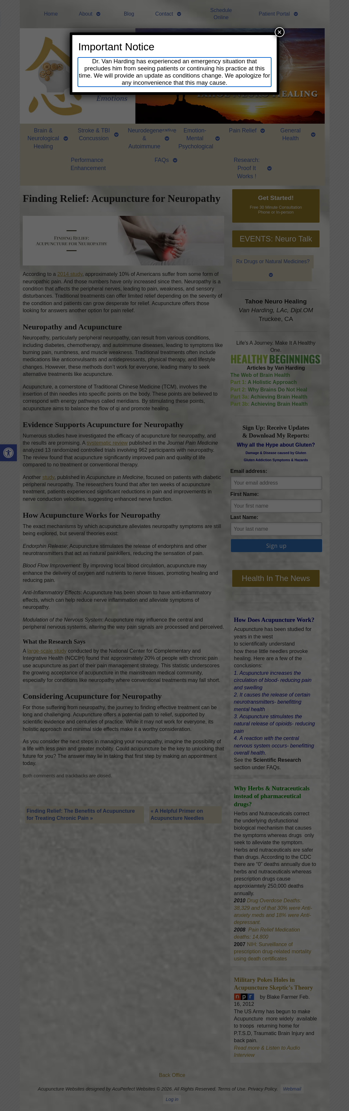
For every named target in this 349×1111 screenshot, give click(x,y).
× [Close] (279, 32)
